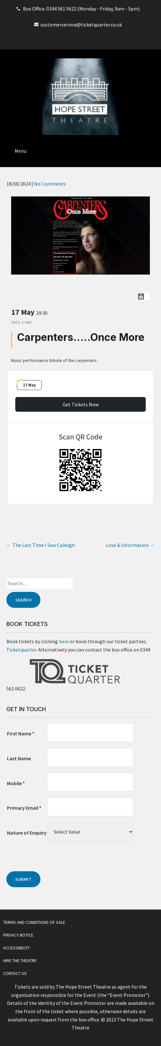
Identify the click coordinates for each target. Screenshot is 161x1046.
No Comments (50, 183)
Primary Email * (24, 808)
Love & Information (130, 545)
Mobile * (16, 783)
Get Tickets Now (81, 404)
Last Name (19, 758)
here (64, 641)
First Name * (20, 733)
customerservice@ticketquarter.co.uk (81, 24)
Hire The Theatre (20, 960)
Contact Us (15, 973)
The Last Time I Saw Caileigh (40, 545)
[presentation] (54, 858)
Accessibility (16, 948)
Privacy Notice (18, 935)
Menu (20, 151)
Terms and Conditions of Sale (34, 922)
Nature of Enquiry (26, 832)
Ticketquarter (21, 649)
